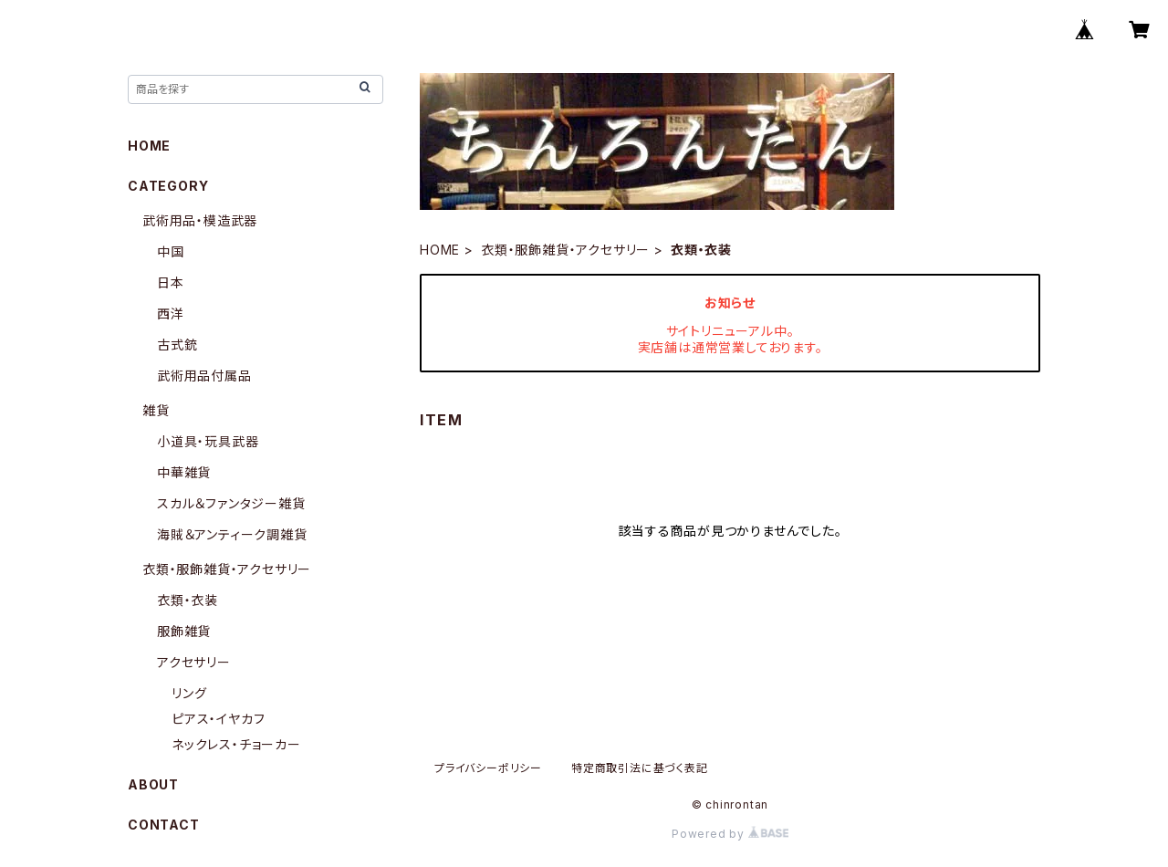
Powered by (730, 834)
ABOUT (153, 784)
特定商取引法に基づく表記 (639, 768)
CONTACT (164, 824)
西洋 (170, 313)
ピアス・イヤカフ (218, 718)
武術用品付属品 (204, 375)
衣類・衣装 (187, 600)
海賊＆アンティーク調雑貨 (232, 534)
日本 (170, 282)
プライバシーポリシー (488, 768)
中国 (170, 251)
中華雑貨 (184, 472)
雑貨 (156, 410)
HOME (440, 249)
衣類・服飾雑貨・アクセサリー (565, 249)
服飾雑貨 (184, 631)
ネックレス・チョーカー (236, 744)
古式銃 (177, 344)
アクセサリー (194, 662)
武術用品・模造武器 (199, 220)
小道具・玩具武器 (207, 441)
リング (189, 693)
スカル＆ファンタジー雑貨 (231, 503)
